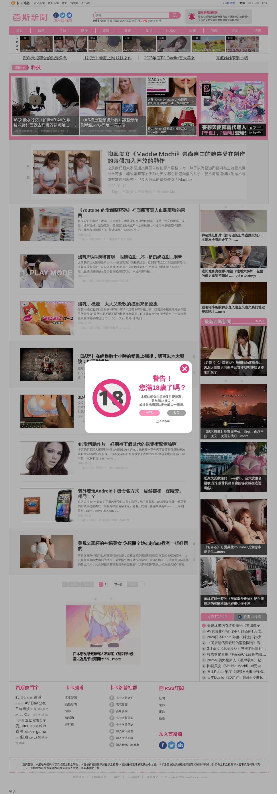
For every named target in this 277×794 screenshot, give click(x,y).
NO (176, 413)
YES (149, 413)
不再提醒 (163, 421)
